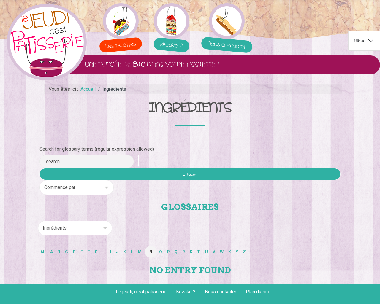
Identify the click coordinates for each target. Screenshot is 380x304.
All (42, 251)
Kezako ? (185, 292)
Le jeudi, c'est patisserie (141, 292)
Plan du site (258, 292)
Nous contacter (220, 292)
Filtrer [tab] (359, 40)
